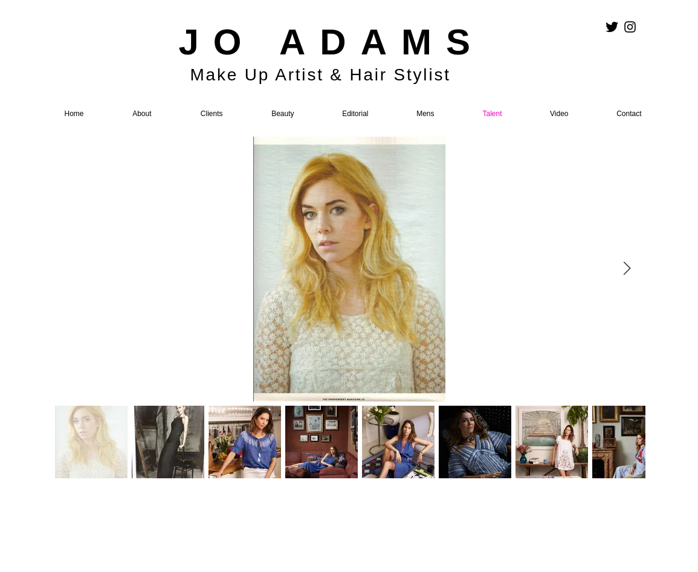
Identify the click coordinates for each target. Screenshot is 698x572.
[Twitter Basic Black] (611, 26)
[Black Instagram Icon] (630, 26)
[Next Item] (627, 269)
